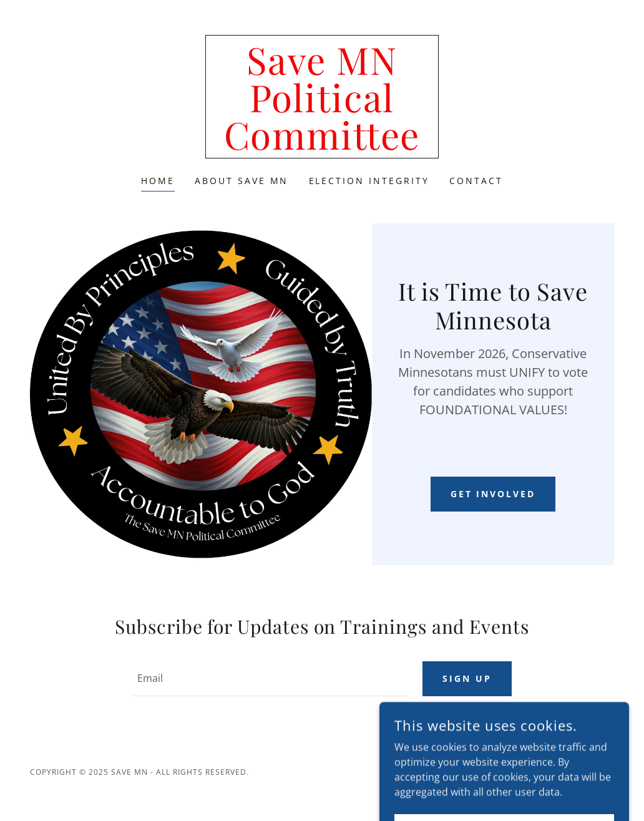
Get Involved (493, 494)
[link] (322, 146)
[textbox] (269, 678)
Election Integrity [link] (369, 181)
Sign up (467, 678)
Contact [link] (476, 181)
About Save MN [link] (242, 181)
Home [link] (158, 181)
